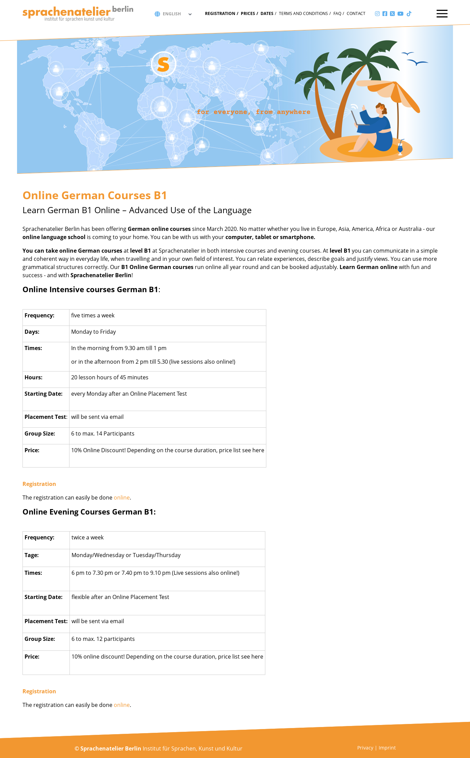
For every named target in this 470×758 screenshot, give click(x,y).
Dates (267, 13)
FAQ (337, 13)
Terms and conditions (303, 13)
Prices (248, 13)
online (122, 497)
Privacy (365, 747)
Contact (356, 13)
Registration (220, 13)
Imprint (387, 747)
